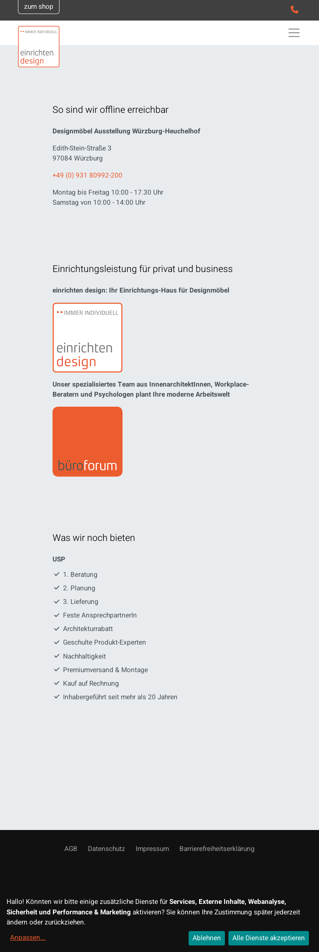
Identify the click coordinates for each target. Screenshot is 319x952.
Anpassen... (28, 937)
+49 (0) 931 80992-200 (88, 175)
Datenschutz (106, 849)
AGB (70, 849)
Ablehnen (207, 938)
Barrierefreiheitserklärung (217, 849)
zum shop (38, 6)
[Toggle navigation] (294, 33)
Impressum (152, 849)
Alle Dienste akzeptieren (268, 938)
